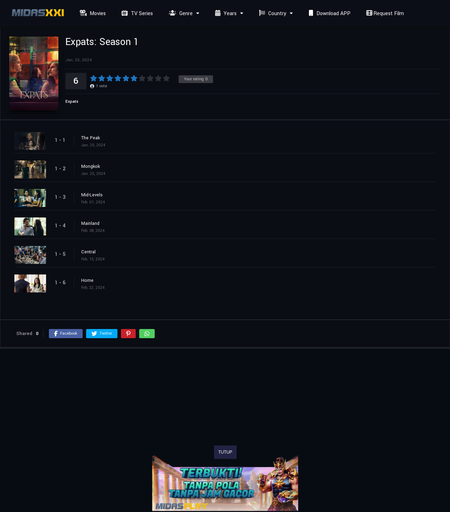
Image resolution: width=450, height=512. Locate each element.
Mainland (90, 223)
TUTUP (225, 452)
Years (225, 13)
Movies (92, 13)
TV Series (136, 13)
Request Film (384, 13)
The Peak (90, 138)
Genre (180, 13)
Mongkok (90, 166)
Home (87, 280)
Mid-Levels (92, 195)
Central (88, 252)
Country (271, 13)
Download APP (329, 13)
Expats (71, 101)
